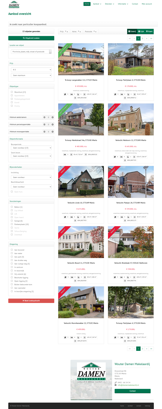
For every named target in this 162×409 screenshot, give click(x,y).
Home (87, 4)
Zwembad (18, 235)
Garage (18, 221)
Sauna (16, 228)
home (122, 406)
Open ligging (20, 281)
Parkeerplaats (21, 224)
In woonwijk (19, 271)
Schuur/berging (20, 231)
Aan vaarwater (20, 288)
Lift (15, 214)
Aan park (19, 257)
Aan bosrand (19, 250)
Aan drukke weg (20, 260)
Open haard (19, 217)
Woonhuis (20, 92)
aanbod (130, 406)
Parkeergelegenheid (22, 99)
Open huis (18, 192)
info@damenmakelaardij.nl (128, 385)
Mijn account (147, 4)
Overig (17, 106)
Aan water (18, 253)
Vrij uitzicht (20, 274)
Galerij (132, 31)
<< (130, 38)
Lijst (141, 31)
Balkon (18, 207)
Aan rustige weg (22, 264)
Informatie (123, 4)
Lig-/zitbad (18, 210)
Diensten (109, 4)
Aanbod (97, 4)
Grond (16, 102)
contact (138, 406)
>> (151, 38)
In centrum (18, 267)
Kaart (149, 31)
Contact (135, 4)
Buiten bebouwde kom (23, 284)
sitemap (147, 406)
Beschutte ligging (21, 277)
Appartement (19, 95)
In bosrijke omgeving (24, 291)
